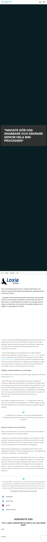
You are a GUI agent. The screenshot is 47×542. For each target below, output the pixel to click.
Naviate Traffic (9, 501)
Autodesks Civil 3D (33, 355)
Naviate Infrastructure (7, 359)
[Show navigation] (44, 2)
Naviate (11, 377)
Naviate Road (9, 496)
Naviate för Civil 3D (10, 509)
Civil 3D (8, 505)
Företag (3, 536)
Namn (3, 529)
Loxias (26, 400)
